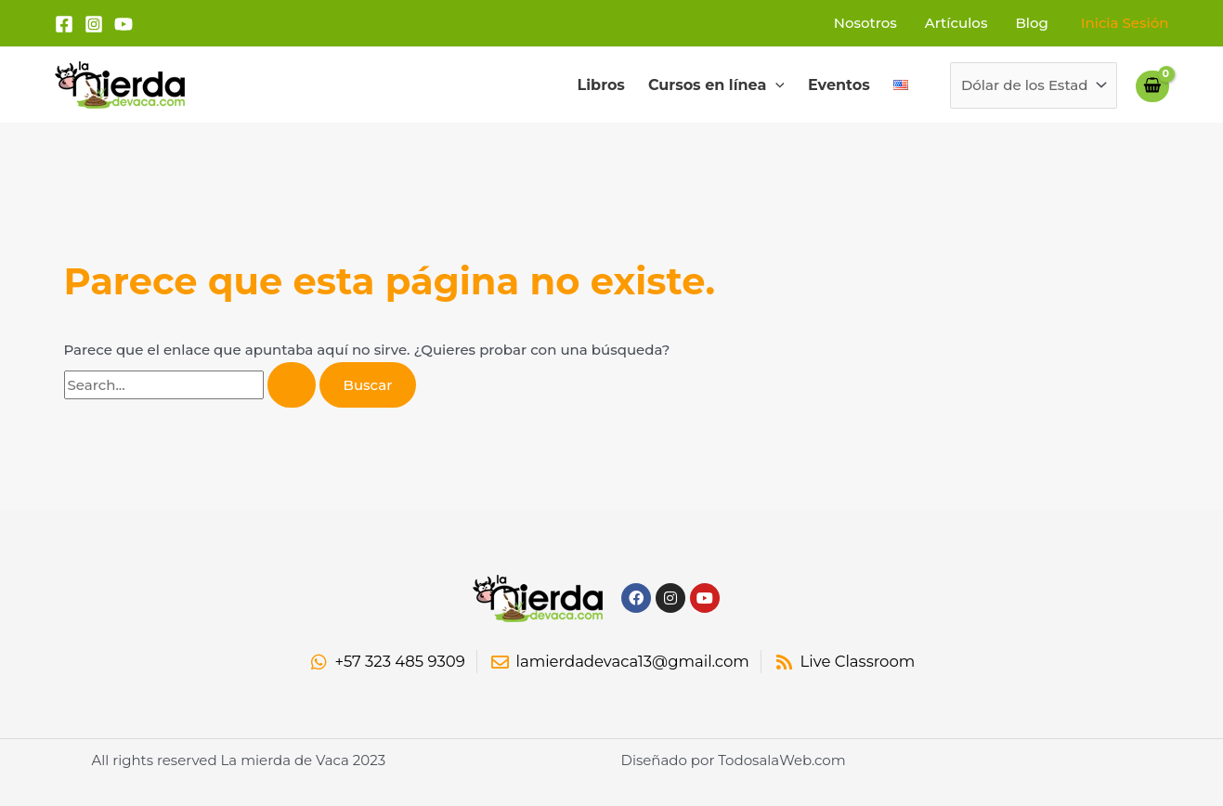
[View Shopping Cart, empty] (1152, 86)
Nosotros (865, 23)
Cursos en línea (716, 85)
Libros (601, 85)
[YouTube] (123, 24)
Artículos (956, 23)
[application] (775, 85)
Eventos (839, 85)
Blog (1031, 23)
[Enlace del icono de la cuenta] (1125, 23)
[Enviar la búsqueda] (291, 385)
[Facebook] (64, 24)
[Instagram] (94, 24)
